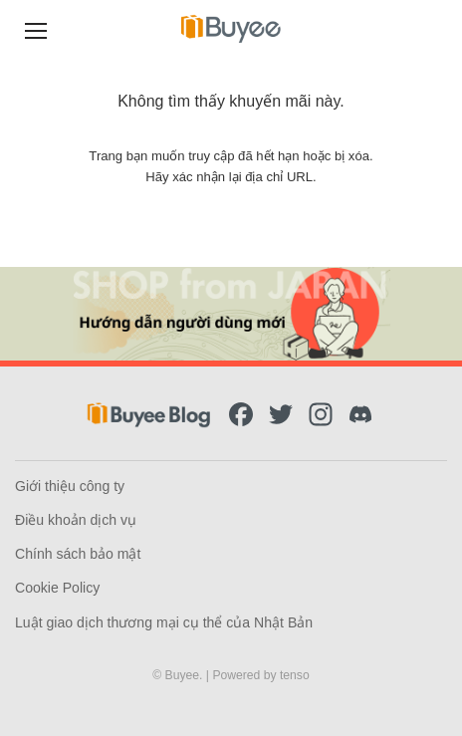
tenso (295, 675)
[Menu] (36, 28)
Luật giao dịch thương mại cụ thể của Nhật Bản (164, 622)
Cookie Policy (57, 588)
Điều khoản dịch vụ (75, 520)
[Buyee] (231, 28)
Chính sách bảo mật (77, 554)
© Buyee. (179, 675)
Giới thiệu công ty (69, 486)
